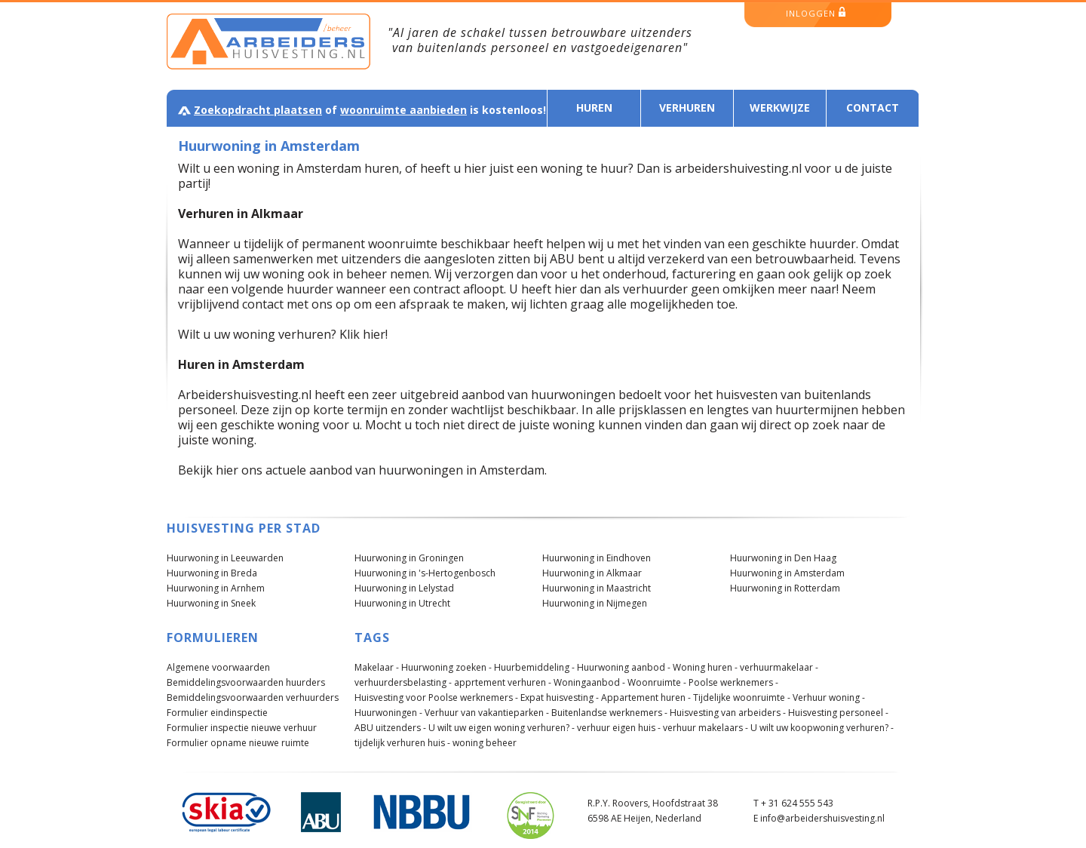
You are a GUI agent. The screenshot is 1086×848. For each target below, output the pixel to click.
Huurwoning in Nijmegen (594, 603)
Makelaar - (376, 667)
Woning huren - (705, 667)
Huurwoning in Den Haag (783, 558)
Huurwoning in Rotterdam (785, 588)
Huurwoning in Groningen (409, 558)
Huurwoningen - (388, 712)
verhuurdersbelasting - (403, 682)
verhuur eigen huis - (619, 727)
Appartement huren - (646, 697)
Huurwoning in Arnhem (216, 588)
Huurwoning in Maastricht (596, 588)
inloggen (815, 13)
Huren (594, 107)
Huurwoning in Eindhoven (596, 558)
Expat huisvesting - (559, 697)
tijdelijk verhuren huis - (402, 742)
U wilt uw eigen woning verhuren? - (501, 727)
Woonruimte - (656, 682)
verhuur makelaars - (705, 727)
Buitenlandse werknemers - (609, 712)
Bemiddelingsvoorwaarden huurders (246, 682)
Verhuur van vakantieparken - (487, 712)
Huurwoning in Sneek (211, 603)
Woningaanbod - (589, 682)
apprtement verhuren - (502, 682)
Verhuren (687, 107)
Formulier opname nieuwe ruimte (238, 742)
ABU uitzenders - (390, 727)
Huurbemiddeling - (534, 667)
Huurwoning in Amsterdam (787, 573)
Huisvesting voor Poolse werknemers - (436, 697)
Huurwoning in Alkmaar (592, 573)
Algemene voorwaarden (218, 667)
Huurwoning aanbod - (623, 667)
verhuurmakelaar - (779, 667)
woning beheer (484, 742)
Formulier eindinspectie (217, 712)
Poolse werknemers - (733, 682)
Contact (872, 107)
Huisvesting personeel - (838, 712)
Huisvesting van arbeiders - (728, 712)
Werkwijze (780, 107)
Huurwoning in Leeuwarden (225, 558)
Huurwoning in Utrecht (402, 603)
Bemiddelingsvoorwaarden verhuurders (253, 697)
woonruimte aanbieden (403, 110)
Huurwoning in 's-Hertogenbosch (424, 573)
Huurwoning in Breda (212, 573)
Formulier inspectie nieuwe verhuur (242, 727)
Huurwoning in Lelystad (404, 588)
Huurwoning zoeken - (446, 667)
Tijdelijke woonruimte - (741, 697)
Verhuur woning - (829, 697)
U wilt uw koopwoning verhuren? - (822, 727)
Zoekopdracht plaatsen (258, 110)
